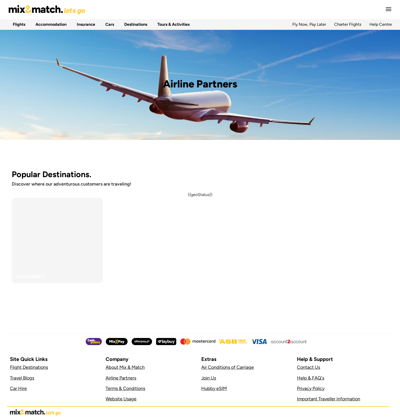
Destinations (134, 24)
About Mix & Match (125, 367)
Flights (18, 24)
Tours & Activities (172, 24)
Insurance (85, 24)
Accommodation (50, 24)
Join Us (208, 378)
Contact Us (308, 367)
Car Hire (18, 388)
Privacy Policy (310, 388)
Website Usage (121, 399)
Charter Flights (347, 24)
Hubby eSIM (214, 388)
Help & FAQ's (310, 378)
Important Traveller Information (328, 399)
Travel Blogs (22, 378)
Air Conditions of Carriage (227, 367)
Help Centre (380, 24)
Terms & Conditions (125, 388)
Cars (108, 24)
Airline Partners (121, 378)
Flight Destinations (29, 367)
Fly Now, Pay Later (309, 24)
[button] (387, 9)
